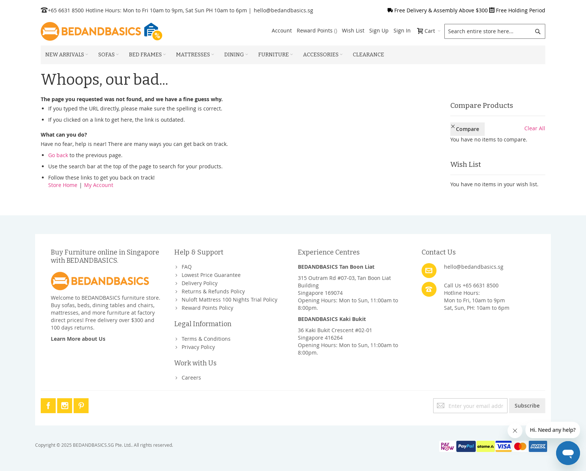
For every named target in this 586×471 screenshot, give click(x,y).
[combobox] (494, 31)
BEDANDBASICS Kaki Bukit (332, 318)
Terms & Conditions (206, 338)
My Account (98, 184)
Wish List (353, 30)
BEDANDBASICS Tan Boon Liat (336, 266)
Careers (191, 377)
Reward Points (317, 30)
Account (282, 30)
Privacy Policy (198, 346)
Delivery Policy (200, 283)
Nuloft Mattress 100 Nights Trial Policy (229, 299)
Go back (58, 155)
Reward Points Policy (207, 307)
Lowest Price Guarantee (211, 274)
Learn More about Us (78, 338)
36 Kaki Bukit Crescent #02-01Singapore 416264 (335, 334)
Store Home (62, 184)
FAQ (187, 266)
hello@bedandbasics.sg (283, 10)
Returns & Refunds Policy (213, 291)
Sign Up (379, 30)
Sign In (402, 30)
